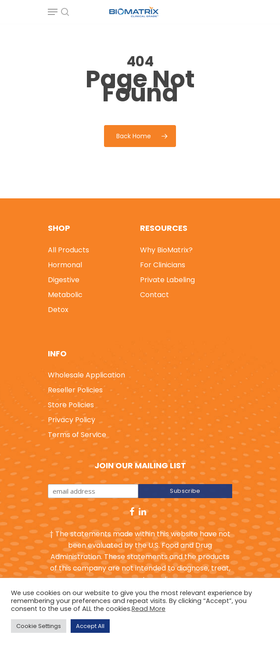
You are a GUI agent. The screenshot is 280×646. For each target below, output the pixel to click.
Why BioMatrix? (166, 250)
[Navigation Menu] (52, 11)
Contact (154, 295)
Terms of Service (77, 435)
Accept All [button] (90, 626)
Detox (58, 310)
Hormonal (65, 265)
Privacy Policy (71, 420)
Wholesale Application (86, 375)
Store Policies (71, 405)
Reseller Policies (75, 390)
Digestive (63, 280)
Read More (148, 609)
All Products (68, 250)
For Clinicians (162, 265)
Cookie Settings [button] (38, 626)
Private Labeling (167, 280)
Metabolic (65, 295)
